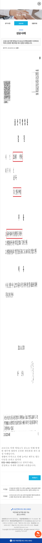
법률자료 (34, 23)
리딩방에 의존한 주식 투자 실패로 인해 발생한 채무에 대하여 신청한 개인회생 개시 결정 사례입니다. (25, 489)
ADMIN (37, 529)
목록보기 (34, 478)
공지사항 (7, 23)
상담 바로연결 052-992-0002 (21, 540)
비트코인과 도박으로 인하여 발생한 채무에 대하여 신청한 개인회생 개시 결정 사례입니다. (24, 496)
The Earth (24, 531)
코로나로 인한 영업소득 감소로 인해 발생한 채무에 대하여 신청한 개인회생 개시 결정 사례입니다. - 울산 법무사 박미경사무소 (11, 3)
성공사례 (21, 23)
